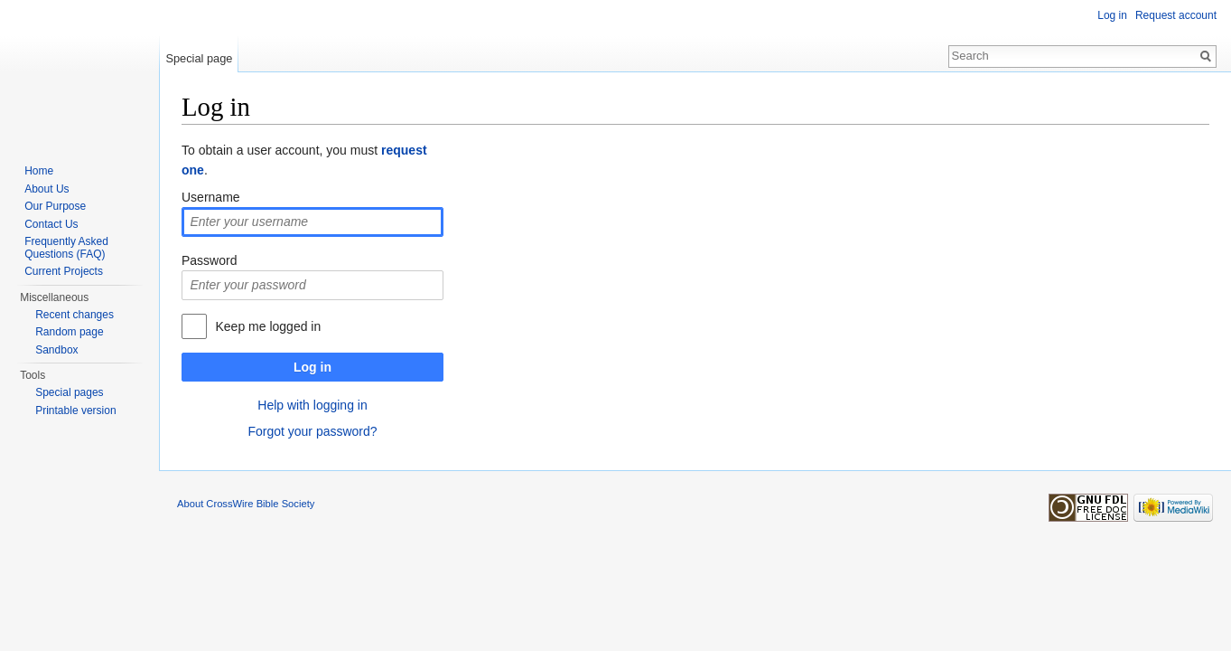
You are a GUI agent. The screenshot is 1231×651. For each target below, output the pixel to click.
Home (38, 171)
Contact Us (51, 224)
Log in (312, 367)
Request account (1176, 15)
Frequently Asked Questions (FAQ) (66, 247)
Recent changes (74, 314)
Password (209, 260)
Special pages (69, 392)
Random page (69, 332)
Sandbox (56, 350)
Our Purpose (55, 206)
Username (211, 197)
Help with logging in (312, 405)
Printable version (75, 410)
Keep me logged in (268, 326)
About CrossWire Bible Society (245, 503)
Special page (198, 58)
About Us (46, 189)
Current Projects (63, 271)
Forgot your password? (312, 431)
